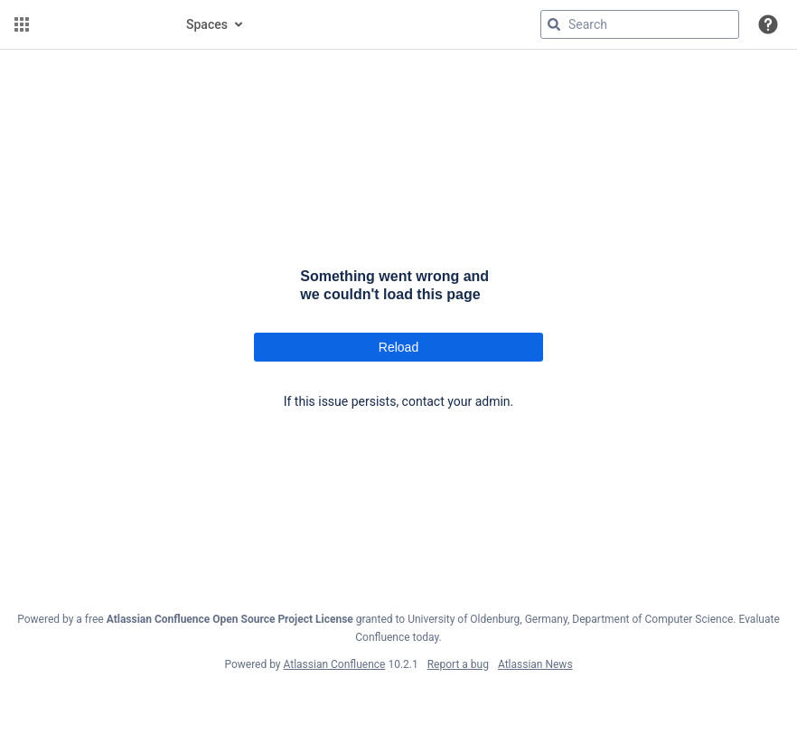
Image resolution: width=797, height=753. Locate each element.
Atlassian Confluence (335, 664)
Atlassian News (535, 664)
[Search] (554, 24)
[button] (21, 24)
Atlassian (399, 704)
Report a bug (458, 664)
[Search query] (639, 24)
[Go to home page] (101, 24)
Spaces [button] (207, 24)
